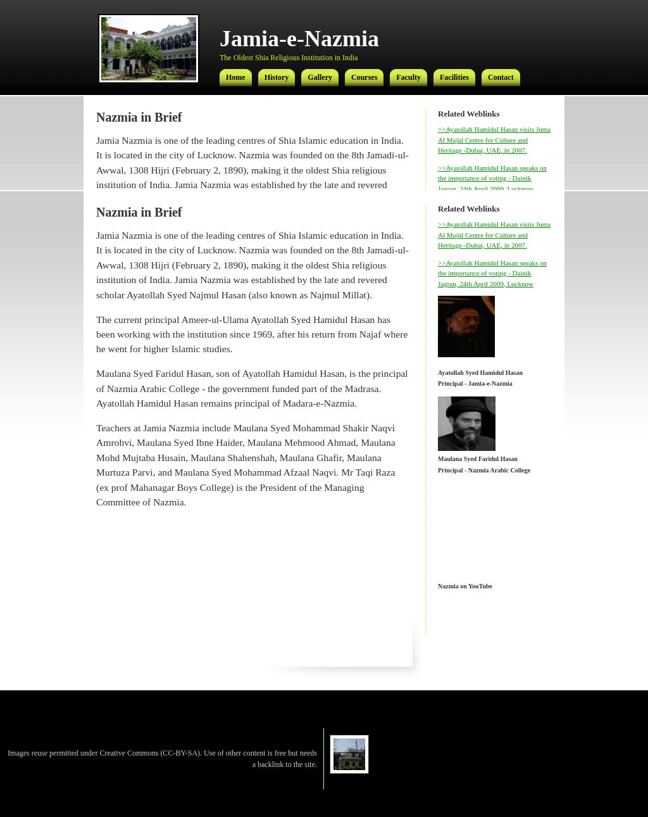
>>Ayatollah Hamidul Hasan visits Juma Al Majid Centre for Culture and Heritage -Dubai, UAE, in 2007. (494, 139)
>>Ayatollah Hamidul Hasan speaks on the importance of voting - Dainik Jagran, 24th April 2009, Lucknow (492, 178)
